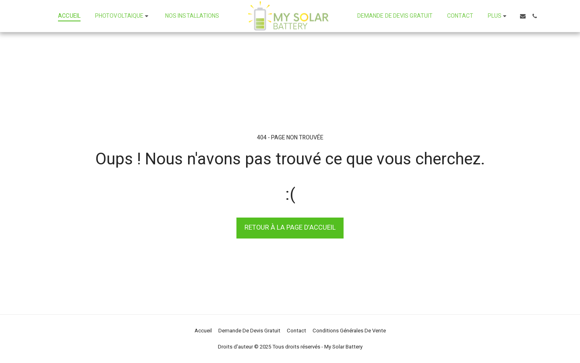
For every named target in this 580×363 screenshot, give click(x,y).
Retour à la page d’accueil (290, 227)
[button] (123, 16)
